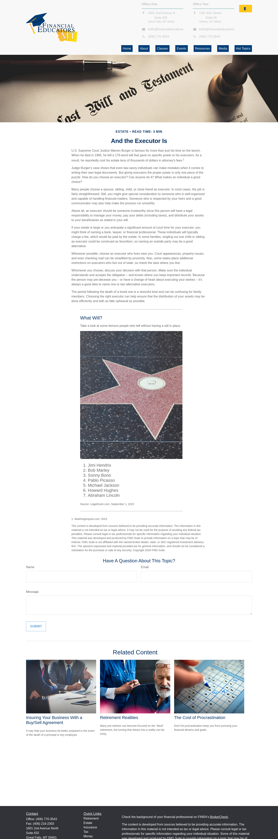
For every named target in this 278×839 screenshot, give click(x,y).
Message (32, 591)
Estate (88, 823)
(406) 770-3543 (46, 819)
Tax (86, 831)
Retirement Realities (119, 717)
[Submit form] (36, 626)
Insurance (90, 827)
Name (30, 567)
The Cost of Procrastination (199, 717)
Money (88, 836)
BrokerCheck (219, 817)
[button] (127, 48)
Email (145, 567)
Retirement (91, 818)
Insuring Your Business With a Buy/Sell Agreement (54, 720)
